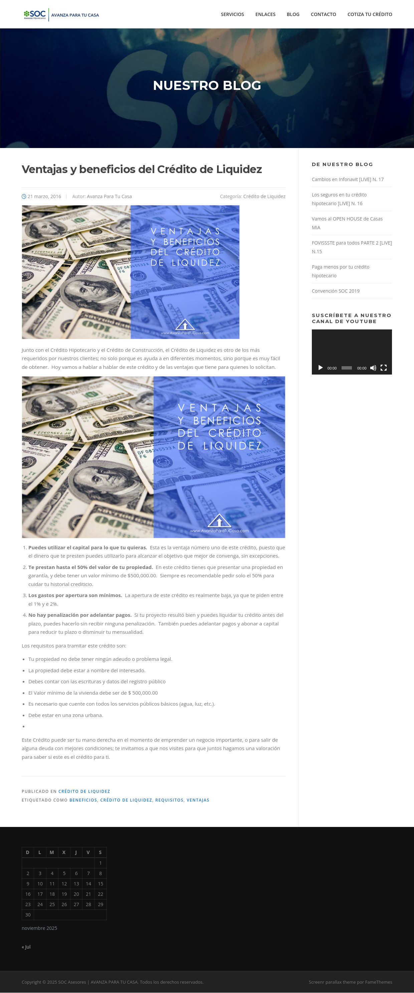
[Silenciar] (373, 368)
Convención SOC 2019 (336, 291)
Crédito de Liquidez (264, 196)
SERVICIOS (232, 14)
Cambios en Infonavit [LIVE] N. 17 (348, 179)
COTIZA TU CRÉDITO (370, 14)
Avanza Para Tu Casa (109, 196)
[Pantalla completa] (383, 368)
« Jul (26, 947)
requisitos (169, 801)
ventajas (198, 801)
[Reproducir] (320, 368)
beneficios (83, 801)
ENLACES (265, 14)
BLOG (293, 14)
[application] (352, 352)
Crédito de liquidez (126, 801)
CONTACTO (323, 14)
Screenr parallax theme (332, 982)
